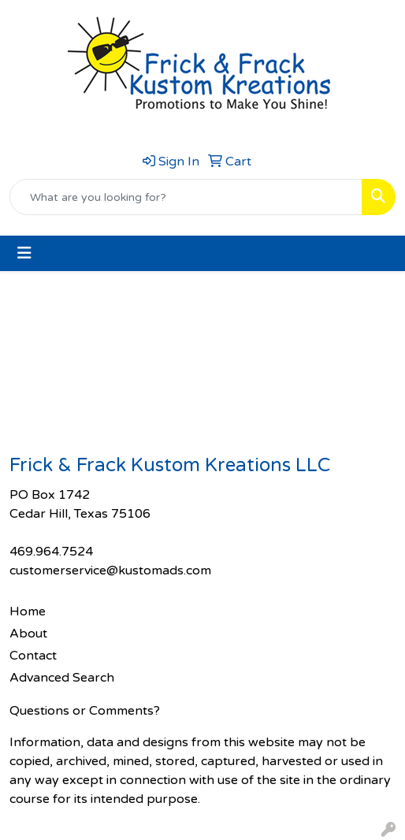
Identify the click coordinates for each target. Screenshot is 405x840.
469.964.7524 (51, 551)
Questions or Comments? (84, 711)
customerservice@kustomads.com (110, 570)
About (28, 633)
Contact (33, 655)
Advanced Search (61, 678)
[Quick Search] (185, 197)
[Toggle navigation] (24, 253)
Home (27, 611)
